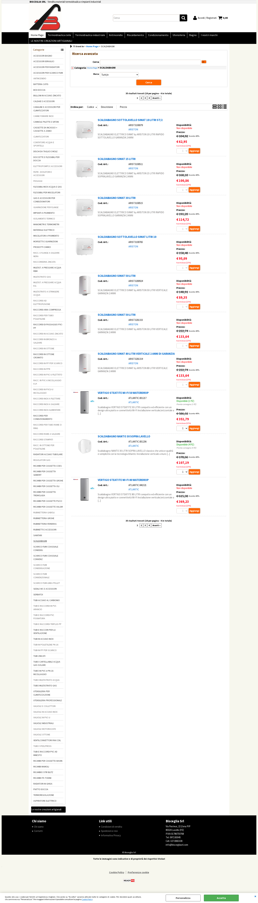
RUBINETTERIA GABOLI (44, 515)
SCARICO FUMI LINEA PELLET (46, 585)
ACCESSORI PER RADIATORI (46, 69)
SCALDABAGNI (40, 543)
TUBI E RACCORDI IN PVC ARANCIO (44, 610)
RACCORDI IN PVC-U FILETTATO (47, 377)
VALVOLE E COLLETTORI (44, 708)
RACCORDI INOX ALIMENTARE (47, 412)
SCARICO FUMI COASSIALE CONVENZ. (45, 560)
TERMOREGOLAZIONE (43, 797)
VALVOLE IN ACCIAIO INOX (45, 714)
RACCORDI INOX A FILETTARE (46, 401)
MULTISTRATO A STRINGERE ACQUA (46, 296)
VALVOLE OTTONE (41, 737)
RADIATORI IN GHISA (42, 786)
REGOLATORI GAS (41, 462)
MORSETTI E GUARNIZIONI (45, 244)
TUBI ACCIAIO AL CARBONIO (46, 602)
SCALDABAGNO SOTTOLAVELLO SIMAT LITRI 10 (127, 239)
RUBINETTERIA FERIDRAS (45, 526)
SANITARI (37, 537)
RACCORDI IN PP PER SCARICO (47, 365)
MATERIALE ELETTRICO (43, 232)
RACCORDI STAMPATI (43, 442)
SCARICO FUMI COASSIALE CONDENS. (45, 551)
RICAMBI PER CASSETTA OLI (46, 488)
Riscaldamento (132, 35)
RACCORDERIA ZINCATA (44, 264)
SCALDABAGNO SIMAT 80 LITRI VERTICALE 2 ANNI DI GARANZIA (136, 357)
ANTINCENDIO (39, 81)
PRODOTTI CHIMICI (42, 249)
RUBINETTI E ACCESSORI (44, 532)
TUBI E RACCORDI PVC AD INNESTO (45, 756)
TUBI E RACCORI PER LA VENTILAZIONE (44, 634)
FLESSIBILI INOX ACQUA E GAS (47, 189)
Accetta (221, 898)
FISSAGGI (37, 183)
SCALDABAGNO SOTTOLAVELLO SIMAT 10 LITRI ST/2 (130, 122)
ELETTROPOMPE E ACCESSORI (47, 168)
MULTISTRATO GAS (42, 279)
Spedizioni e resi (109, 833)
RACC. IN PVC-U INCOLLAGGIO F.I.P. (47, 384)
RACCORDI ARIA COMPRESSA (47, 312)
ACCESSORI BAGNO (42, 58)
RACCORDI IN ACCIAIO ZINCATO (48, 336)
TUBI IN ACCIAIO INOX (43, 641)
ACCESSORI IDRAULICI (43, 64)
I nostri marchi (203, 35)
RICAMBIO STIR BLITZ (43, 774)
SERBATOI (38, 597)
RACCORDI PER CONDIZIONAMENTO (42, 420)
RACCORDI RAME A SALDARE (46, 436)
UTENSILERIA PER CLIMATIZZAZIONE (41, 695)
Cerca (96, 64)
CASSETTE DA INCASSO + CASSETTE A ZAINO (45, 132)
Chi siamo (39, 829)
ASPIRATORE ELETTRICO (44, 803)
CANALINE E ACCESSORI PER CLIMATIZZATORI (46, 111)
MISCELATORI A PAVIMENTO (46, 238)
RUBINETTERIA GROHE (43, 520)
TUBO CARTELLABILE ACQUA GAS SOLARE (46, 666)
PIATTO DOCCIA (40, 792)
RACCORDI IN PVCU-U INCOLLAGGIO (43, 394)
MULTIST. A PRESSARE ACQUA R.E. (47, 287)
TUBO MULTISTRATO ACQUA (46, 682)
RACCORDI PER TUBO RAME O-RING (47, 429)
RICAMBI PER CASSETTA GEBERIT (44, 476)
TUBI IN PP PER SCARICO (45, 653)
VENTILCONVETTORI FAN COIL (47, 742)
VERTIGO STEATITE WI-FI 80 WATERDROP (123, 483)
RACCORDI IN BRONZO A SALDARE (45, 344)
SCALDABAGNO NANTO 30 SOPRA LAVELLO (124, 439)
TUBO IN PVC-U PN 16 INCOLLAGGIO (43, 675)
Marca (96, 77)
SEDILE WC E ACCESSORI (45, 591)
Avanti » (156, 100)
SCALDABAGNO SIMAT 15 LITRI (117, 161)
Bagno (188, 35)
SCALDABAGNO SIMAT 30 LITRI (117, 200)
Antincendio (113, 35)
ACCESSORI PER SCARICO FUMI (48, 75)
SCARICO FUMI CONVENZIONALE (41, 578)
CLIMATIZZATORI (41, 139)
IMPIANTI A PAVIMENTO (44, 215)
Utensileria (174, 35)
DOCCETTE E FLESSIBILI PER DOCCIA (46, 161)
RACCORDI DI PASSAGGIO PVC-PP (48, 329)
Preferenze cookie (138, 875)
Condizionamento (154, 35)
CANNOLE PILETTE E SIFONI (46, 124)
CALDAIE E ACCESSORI (44, 104)
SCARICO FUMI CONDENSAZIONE (41, 569)
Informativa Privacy (111, 838)
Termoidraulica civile (58, 35)
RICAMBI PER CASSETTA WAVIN (47, 763)
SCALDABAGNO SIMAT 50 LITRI (117, 279)
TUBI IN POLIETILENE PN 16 (45, 647)
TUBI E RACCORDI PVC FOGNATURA (43, 619)
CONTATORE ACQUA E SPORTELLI (43, 146)
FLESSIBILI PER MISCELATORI (46, 195)
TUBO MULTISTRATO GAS (45, 688)
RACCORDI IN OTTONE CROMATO (43, 358)
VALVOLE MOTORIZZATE (44, 731)
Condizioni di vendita (111, 829)
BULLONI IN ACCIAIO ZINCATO (47, 98)
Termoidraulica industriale (88, 35)
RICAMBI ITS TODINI (42, 780)
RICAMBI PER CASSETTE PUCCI (47, 503)
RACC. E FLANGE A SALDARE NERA (46, 257)
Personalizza (183, 898)
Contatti (38, 833)
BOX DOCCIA (39, 92)
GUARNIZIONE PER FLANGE (46, 209)
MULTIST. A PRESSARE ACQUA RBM (47, 272)
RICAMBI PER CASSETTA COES (47, 468)
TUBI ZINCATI (39, 658)
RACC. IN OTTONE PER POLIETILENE (43, 449)
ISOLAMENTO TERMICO (44, 221)
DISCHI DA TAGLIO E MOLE (45, 154)
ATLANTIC (134, 405)
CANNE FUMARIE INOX (43, 118)
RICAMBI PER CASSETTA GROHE (48, 483)
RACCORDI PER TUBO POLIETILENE (43, 320)
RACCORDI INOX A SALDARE (46, 406)
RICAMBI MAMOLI (41, 769)
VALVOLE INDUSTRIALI (43, 725)
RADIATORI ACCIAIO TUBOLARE (48, 457)
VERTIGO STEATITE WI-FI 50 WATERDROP (123, 396)
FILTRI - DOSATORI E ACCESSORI (42, 176)
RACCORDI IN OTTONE (43, 351)
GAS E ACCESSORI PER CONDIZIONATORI (44, 202)
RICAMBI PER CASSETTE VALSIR (48, 509)
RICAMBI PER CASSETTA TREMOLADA (44, 496)
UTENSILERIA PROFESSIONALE (47, 703)
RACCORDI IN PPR (41, 371)
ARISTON (133, 132)
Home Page (36, 35)
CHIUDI (255, 896)
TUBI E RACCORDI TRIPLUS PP (47, 626)
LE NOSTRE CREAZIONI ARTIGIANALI (51, 43)
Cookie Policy (87, 899)
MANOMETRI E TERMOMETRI (46, 227)
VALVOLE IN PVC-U (41, 720)
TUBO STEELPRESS (42, 748)
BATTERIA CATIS (40, 86)
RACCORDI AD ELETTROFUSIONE (41, 305)
